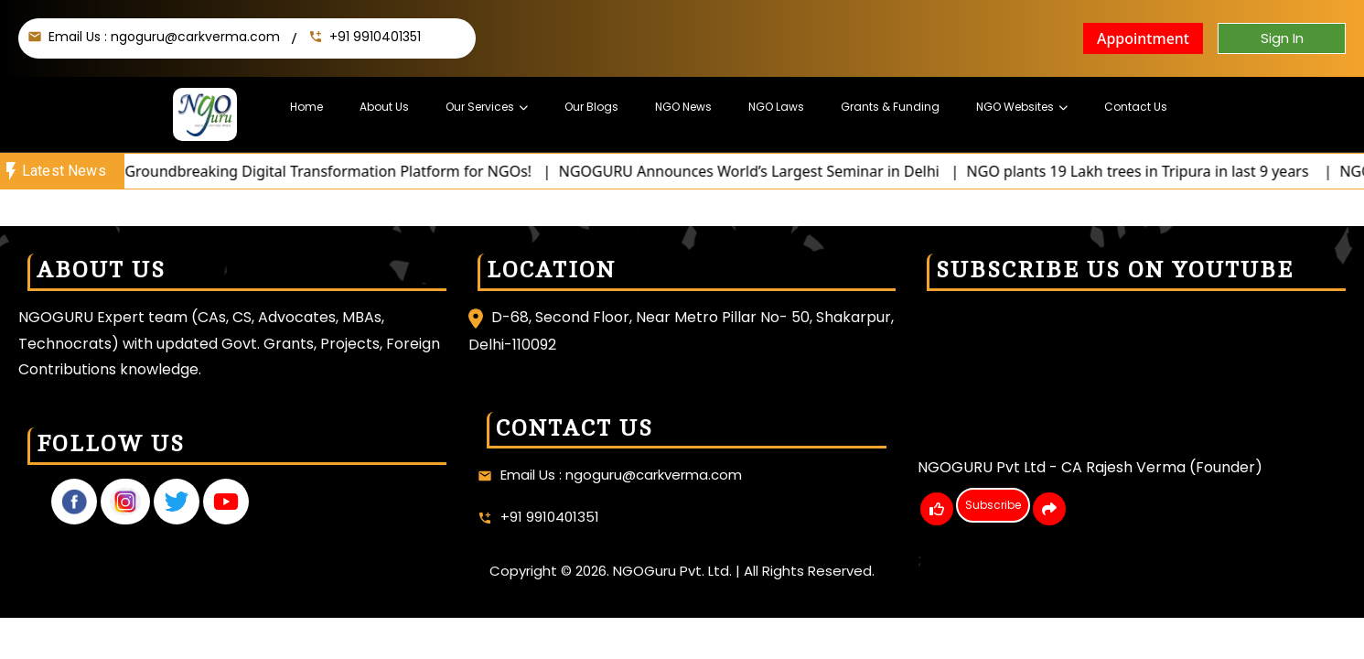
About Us (384, 106)
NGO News (683, 106)
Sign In (1282, 38)
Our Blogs (591, 106)
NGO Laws (776, 106)
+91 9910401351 (375, 36)
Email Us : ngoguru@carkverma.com (164, 36)
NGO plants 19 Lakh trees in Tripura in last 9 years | (1162, 171)
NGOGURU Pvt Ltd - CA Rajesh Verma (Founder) (1090, 467)
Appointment (1143, 38)
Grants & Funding (890, 106)
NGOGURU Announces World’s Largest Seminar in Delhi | (772, 171)
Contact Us (1135, 106)
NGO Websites (1015, 106)
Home (306, 106)
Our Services (480, 106)
